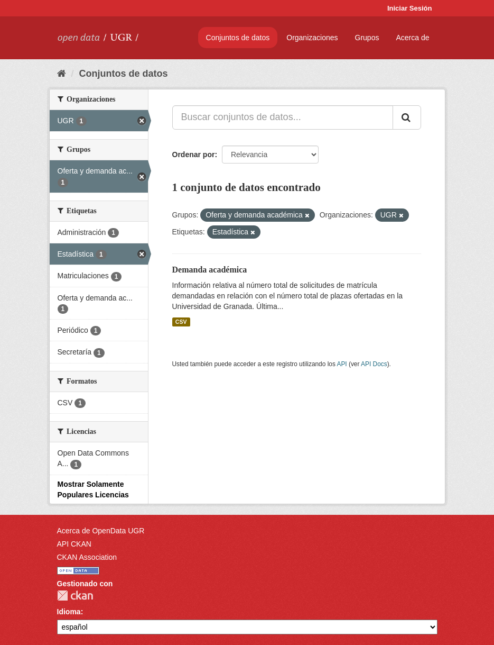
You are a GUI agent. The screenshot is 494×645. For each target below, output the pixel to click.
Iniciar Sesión (409, 8)
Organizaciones (312, 37)
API (342, 364)
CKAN (75, 595)
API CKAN (74, 544)
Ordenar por (193, 154)
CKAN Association (87, 557)
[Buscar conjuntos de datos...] (282, 117)
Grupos (367, 37)
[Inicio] (61, 73)
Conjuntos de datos (238, 37)
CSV (181, 322)
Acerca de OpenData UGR (101, 530)
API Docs (374, 364)
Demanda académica (209, 269)
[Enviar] (407, 117)
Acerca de (412, 37)
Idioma (69, 611)
